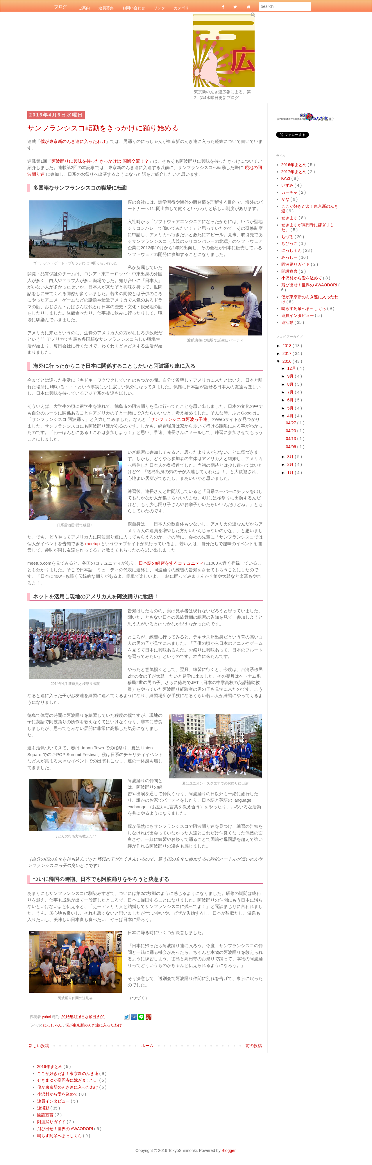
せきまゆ (290, 218)
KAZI (286, 178)
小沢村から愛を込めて (302, 278)
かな (286, 199)
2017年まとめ (294, 171)
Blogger (228, 1150)
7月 (291, 392)
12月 (292, 368)
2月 (291, 464)
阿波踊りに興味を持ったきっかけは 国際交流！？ (100, 161)
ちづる (288, 236)
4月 (291, 416)
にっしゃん (53, 1025)
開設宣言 (290, 271)
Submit (253, 14)
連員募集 (106, 7)
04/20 (291, 430)
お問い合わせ (133, 7)
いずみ (288, 185)
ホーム (147, 1045)
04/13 (291, 438)
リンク (159, 7)
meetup (92, 543)
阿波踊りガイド (296, 264)
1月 (291, 472)
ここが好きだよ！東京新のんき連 (68, 1073)
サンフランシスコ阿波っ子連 (179, 419)
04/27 (291, 423)
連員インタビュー (298, 315)
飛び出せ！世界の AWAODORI (310, 285)
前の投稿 (254, 1045)
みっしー (290, 257)
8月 (291, 384)
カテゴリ (181, 7)
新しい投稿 (39, 1045)
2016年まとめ (294, 164)
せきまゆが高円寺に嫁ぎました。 (68, 1080)
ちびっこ (290, 243)
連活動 (288, 322)
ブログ (60, 6)
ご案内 (84, 7)
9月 (291, 376)
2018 (287, 345)
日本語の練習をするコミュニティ (171, 563)
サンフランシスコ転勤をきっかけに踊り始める (103, 128)
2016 (287, 361)
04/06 (291, 446)
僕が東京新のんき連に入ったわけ (73, 141)
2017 (287, 353)
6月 (291, 400)
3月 (291, 456)
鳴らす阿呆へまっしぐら (304, 308)
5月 (291, 408)
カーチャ (290, 192)
